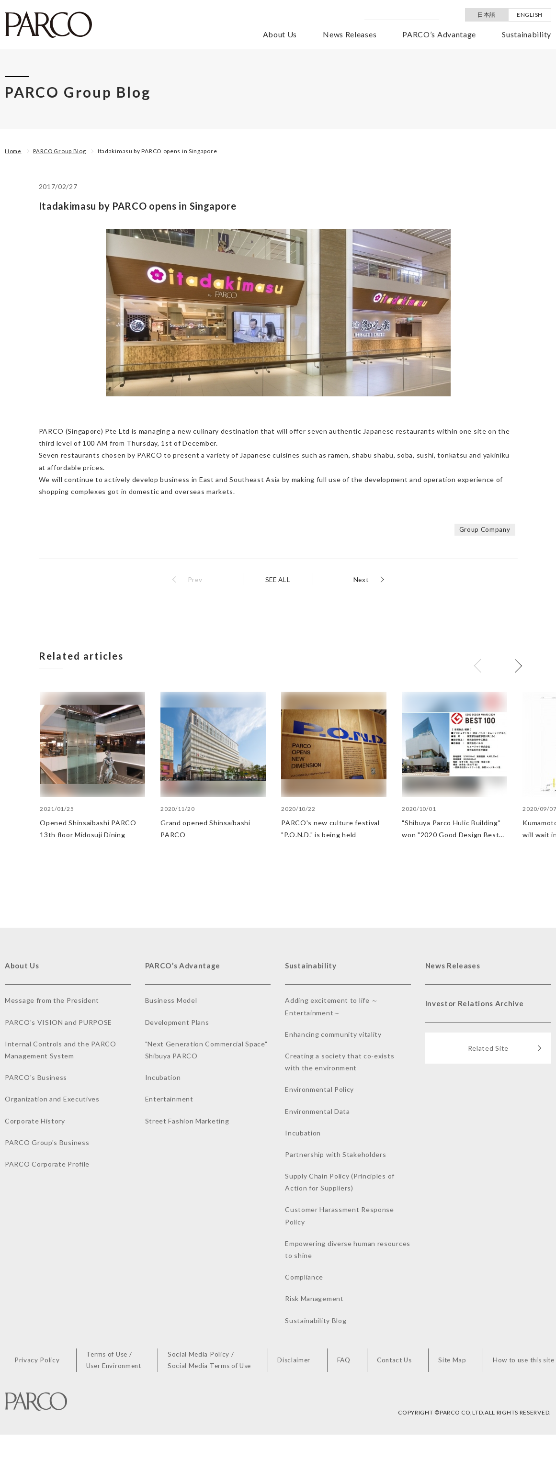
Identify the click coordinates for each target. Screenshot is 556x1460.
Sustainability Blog (315, 1321)
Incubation (163, 1078)
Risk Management (314, 1299)
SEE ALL (277, 579)
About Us (280, 34)
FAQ (344, 1361)
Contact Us (393, 1361)
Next (360, 579)
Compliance (304, 1278)
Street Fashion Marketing (187, 1121)
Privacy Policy (40, 1361)
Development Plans (177, 1023)
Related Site (505, 1051)
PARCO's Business (36, 1078)
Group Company (483, 529)
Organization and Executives (52, 1100)
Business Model (171, 1001)
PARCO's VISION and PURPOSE (58, 1023)
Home (14, 151)
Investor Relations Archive (476, 1005)
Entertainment (169, 1100)
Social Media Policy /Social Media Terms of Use (212, 1361)
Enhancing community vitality (333, 1035)
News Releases (349, 34)
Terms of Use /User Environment (115, 1361)
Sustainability (526, 34)
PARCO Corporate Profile (47, 1164)
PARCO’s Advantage (439, 34)
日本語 (486, 14)
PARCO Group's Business (47, 1143)
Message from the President (52, 1001)
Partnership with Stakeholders (335, 1155)
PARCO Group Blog (61, 151)
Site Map (450, 1361)
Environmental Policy (319, 1090)
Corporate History (35, 1121)
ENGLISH (530, 14)
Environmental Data (317, 1112)
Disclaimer (296, 1361)
